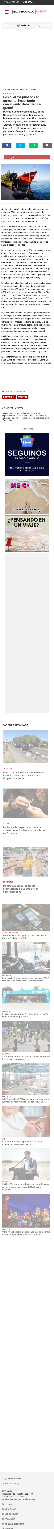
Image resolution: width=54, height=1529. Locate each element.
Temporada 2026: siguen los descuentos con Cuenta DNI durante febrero (24, 936)
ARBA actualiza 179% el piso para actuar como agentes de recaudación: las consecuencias (25, 1100)
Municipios (9, 1509)
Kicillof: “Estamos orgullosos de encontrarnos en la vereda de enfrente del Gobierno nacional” (25, 1187)
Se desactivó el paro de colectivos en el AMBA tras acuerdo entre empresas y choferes (25, 979)
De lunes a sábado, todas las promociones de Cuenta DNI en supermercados (20, 888)
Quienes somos (11, 1478)
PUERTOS (22, 397)
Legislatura (10, 1514)
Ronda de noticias (13, 1524)
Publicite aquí (11, 1483)
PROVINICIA (9, 397)
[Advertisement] (26, 58)
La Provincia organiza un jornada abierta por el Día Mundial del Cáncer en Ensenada (24, 830)
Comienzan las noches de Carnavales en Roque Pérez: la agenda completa (26, 1057)
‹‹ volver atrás (27, 429)
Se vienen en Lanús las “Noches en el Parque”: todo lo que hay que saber (25, 1015)
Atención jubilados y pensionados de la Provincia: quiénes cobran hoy (22, 1142)
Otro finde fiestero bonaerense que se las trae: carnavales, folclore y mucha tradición (26, 1233)
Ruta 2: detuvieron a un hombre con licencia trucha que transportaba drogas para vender (23, 775)
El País (7, 1504)
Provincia (8, 1519)
